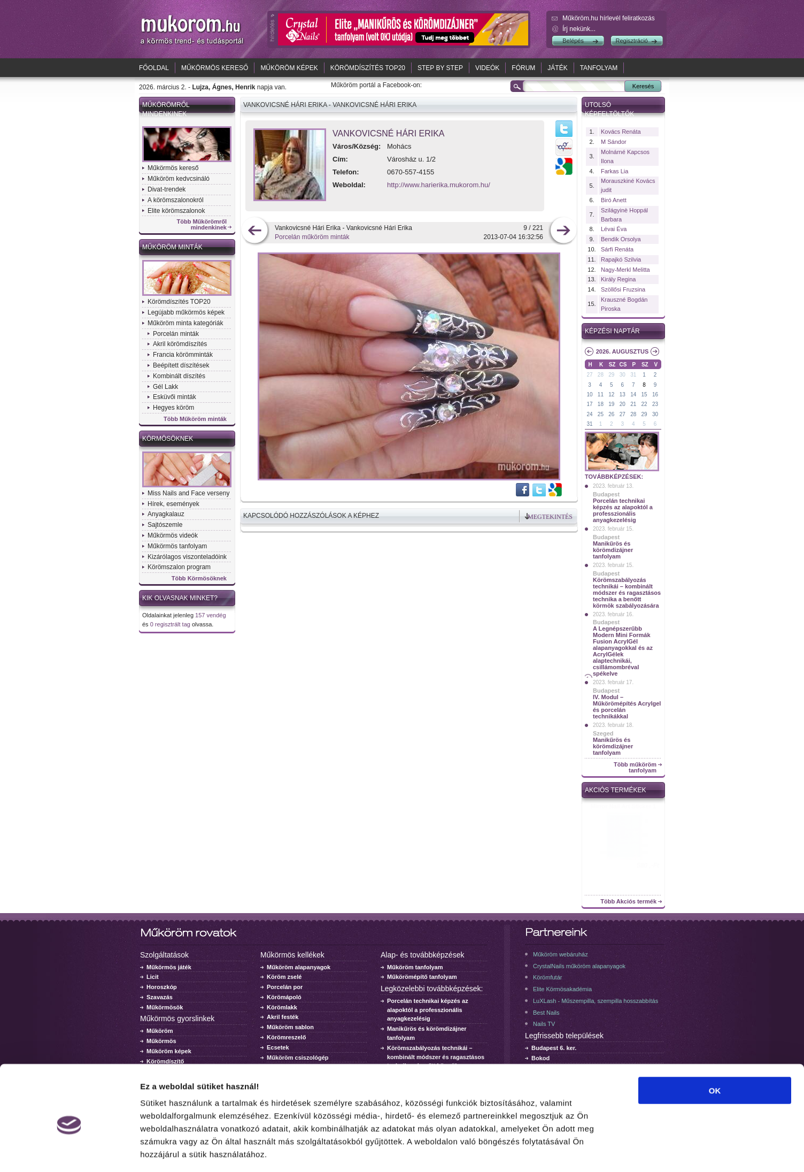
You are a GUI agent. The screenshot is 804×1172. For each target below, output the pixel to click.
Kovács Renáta (621, 131)
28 (601, 375)
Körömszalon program (179, 567)
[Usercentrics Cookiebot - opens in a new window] (69, 1151)
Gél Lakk (165, 386)
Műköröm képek (289, 68)
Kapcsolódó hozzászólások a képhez (311, 515)
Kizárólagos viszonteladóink (187, 557)
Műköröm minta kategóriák (185, 323)
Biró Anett (614, 200)
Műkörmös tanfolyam (177, 546)
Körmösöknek (167, 438)
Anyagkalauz (166, 514)
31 (633, 375)
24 (589, 414)
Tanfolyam (599, 68)
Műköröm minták (172, 247)
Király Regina (618, 279)
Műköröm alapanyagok (298, 967)
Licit (152, 977)
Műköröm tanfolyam (415, 967)
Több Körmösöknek (199, 578)
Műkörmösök (164, 1007)
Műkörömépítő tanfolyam (422, 977)
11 (601, 394)
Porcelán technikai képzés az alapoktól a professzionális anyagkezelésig (623, 510)
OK (715, 1043)
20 (622, 404)
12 (611, 394)
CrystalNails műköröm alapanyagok (579, 966)
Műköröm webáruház (560, 954)
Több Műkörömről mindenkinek (202, 225)
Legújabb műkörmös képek (186, 312)
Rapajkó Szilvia (621, 259)
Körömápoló (284, 997)
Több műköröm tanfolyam (635, 767)
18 (601, 404)
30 (622, 375)
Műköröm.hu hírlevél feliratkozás (608, 18)
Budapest (606, 494)
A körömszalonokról (176, 200)
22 (644, 404)
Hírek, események (173, 504)
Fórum (523, 68)
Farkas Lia (614, 171)
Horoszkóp (161, 987)
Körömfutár (547, 977)
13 (622, 394)
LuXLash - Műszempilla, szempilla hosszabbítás (595, 1001)
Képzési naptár (612, 331)
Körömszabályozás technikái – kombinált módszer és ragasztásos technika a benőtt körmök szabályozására (627, 593)
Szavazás (159, 997)
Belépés (573, 40)
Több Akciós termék (628, 902)
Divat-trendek (166, 189)
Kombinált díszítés (179, 376)
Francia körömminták (183, 354)
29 (611, 375)
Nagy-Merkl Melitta (625, 269)
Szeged (603, 733)
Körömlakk (282, 1007)
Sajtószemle (165, 524)
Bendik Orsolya (621, 239)
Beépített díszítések (181, 365)
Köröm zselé (284, 977)
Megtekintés (550, 516)
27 (589, 375)
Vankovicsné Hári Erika (389, 133)
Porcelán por (285, 987)
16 (655, 394)
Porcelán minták (176, 334)
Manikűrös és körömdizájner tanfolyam (613, 550)
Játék (557, 68)
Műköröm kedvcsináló (179, 178)
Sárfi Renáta (617, 249)
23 (655, 404)
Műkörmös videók (173, 535)
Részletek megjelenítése (607, 1150)
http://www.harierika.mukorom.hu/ (438, 185)
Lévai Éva (614, 229)
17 (589, 404)
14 (633, 394)
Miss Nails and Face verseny (188, 493)
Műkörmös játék (168, 967)
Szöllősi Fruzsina (623, 289)
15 (644, 394)
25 (601, 414)
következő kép (563, 231)
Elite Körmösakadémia (562, 989)
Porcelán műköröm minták (312, 237)
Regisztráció (631, 40)
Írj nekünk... (579, 29)
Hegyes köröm (173, 407)
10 (589, 394)
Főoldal (154, 68)
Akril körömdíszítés (180, 344)
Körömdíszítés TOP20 (367, 68)
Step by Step (440, 68)
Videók (487, 68)
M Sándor (614, 142)
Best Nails (546, 1012)
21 (633, 404)
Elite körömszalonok (176, 211)
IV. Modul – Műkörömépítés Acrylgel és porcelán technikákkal (627, 706)
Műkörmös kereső (214, 68)
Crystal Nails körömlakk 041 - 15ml (623, 809)
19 (611, 404)
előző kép (254, 231)
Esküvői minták (174, 397)
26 (611, 414)
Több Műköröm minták (195, 419)
